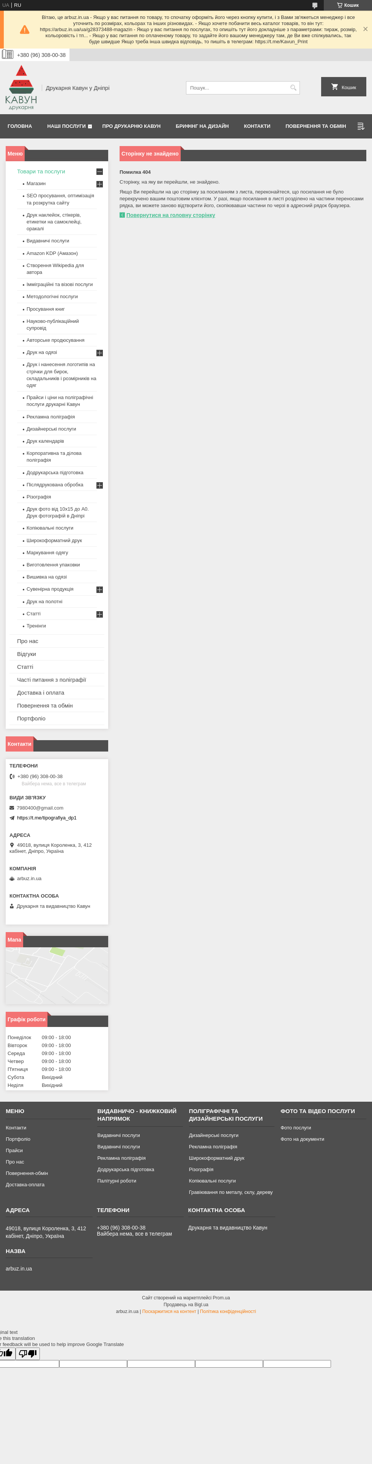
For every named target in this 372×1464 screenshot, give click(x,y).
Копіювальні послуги (50, 528)
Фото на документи (302, 1139)
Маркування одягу (47, 552)
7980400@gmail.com (40, 808)
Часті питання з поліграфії (51, 679)
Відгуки (26, 654)
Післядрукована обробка (55, 484)
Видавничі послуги (48, 241)
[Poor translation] (28, 1354)
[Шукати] (293, 87)
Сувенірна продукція (50, 589)
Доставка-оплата (25, 1184)
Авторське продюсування (55, 340)
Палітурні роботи (116, 1181)
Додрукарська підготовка (55, 472)
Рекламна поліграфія (51, 417)
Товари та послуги (41, 171)
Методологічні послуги (52, 296)
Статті (34, 613)
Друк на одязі (42, 352)
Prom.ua (221, 1297)
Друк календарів (45, 441)
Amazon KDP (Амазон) (52, 253)
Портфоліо (31, 718)
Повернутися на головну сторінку (170, 215)
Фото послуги (296, 1128)
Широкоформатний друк (54, 540)
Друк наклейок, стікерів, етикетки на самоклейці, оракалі (54, 221)
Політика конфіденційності (228, 1311)
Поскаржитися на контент (169, 1311)
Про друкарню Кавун (131, 126)
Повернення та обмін (315, 126)
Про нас (27, 641)
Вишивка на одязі (47, 577)
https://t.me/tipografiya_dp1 (47, 818)
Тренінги (36, 626)
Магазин (36, 183)
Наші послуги (66, 126)
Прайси (14, 1150)
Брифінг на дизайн (202, 126)
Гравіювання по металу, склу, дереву (231, 1192)
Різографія (39, 497)
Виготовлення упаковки (53, 565)
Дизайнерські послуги (51, 429)
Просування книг (46, 309)
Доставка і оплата (40, 692)
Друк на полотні (44, 601)
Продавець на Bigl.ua (186, 1304)
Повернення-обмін (27, 1173)
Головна (20, 126)
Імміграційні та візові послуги (60, 284)
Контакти (257, 126)
